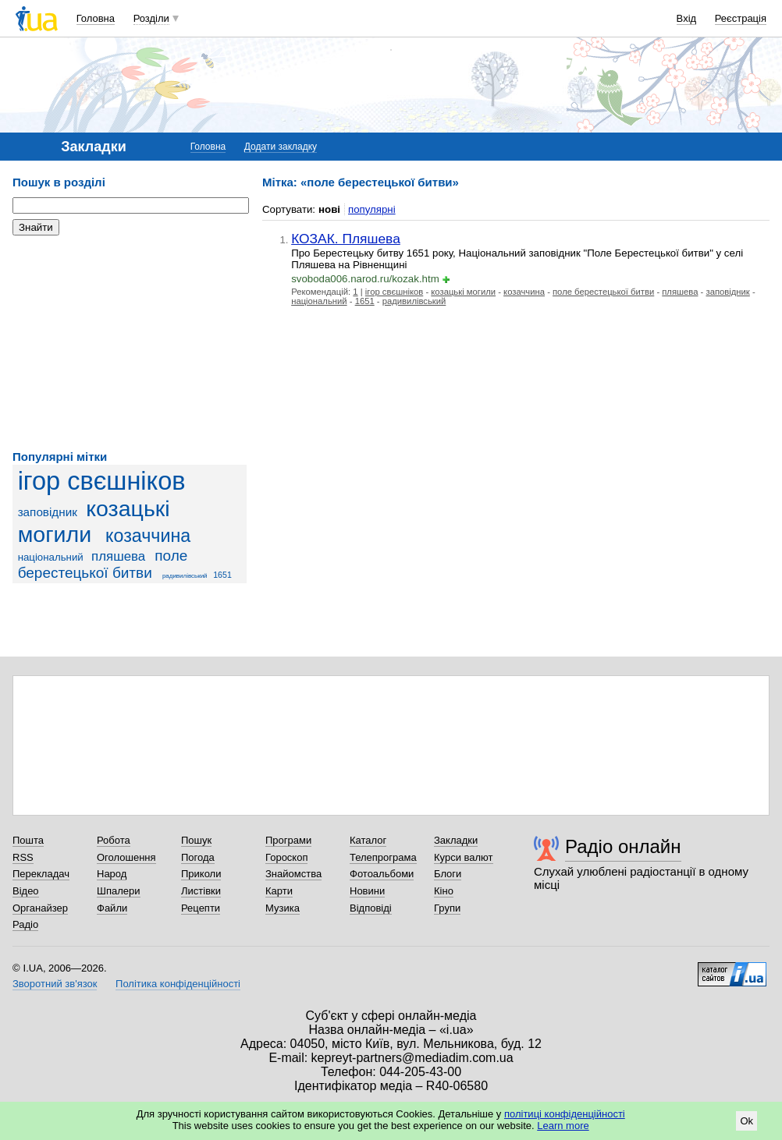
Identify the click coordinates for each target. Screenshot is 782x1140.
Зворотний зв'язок (54, 984)
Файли (112, 908)
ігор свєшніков (102, 481)
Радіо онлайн (623, 846)
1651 (222, 574)
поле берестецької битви (103, 564)
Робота (113, 840)
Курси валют (463, 857)
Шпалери (118, 891)
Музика (282, 908)
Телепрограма (383, 857)
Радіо (25, 924)
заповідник (47, 512)
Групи (447, 908)
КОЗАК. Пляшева (345, 238)
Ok (746, 1121)
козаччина (147, 536)
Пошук (196, 840)
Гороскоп (286, 857)
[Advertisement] (129, 343)
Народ (111, 874)
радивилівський (185, 575)
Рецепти (200, 908)
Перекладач (40, 874)
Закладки (456, 840)
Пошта (28, 840)
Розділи (151, 18)
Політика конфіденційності (178, 984)
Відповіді (371, 908)
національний (51, 557)
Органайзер (40, 908)
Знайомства (293, 874)
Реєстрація (740, 18)
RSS (23, 857)
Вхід (687, 18)
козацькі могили (94, 521)
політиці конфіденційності (564, 1114)
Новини (367, 891)
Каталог (368, 840)
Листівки (201, 891)
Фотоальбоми (382, 874)
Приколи (201, 874)
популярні (372, 209)
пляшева (118, 556)
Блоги (447, 874)
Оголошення (126, 857)
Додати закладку (280, 146)
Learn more (562, 1125)
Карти (279, 891)
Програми (288, 840)
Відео (25, 891)
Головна (95, 18)
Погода (198, 857)
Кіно (443, 891)
